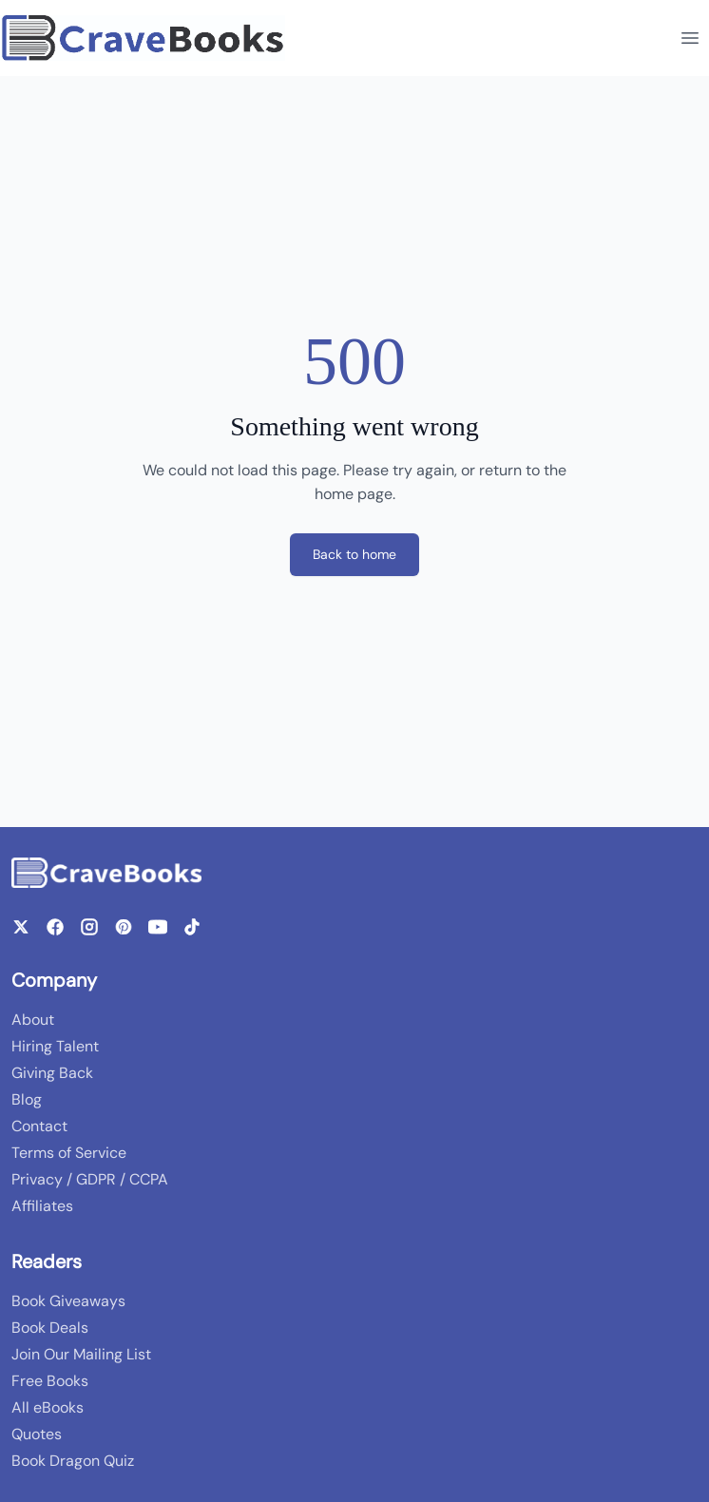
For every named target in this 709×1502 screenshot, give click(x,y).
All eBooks (47, 1407)
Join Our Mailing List (81, 1354)
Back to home (354, 554)
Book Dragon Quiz (72, 1461)
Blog (26, 1099)
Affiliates (42, 1206)
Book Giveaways (68, 1301)
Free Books (49, 1381)
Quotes (36, 1434)
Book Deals (49, 1328)
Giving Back (52, 1073)
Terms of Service (68, 1153)
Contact (39, 1126)
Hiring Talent (55, 1046)
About (32, 1020)
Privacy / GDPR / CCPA (89, 1179)
